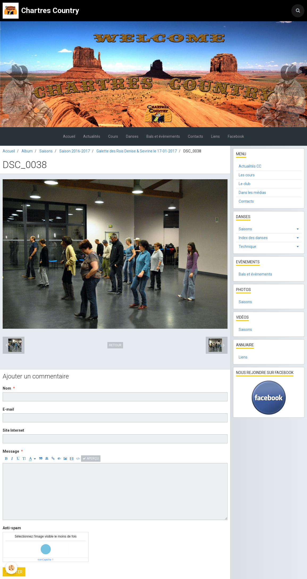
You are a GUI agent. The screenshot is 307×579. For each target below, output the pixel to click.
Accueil (69, 136)
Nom (7, 388)
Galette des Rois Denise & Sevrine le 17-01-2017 (136, 151)
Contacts (195, 136)
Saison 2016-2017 (74, 151)
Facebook (236, 136)
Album (27, 151)
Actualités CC (250, 166)
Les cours (247, 175)
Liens (215, 136)
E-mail (8, 409)
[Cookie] (11, 568)
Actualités (91, 136)
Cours (113, 136)
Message (11, 451)
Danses (132, 136)
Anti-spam (12, 528)
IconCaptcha (44, 559)
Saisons (46, 151)
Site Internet (13, 430)
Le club (244, 184)
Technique (247, 246)
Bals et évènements (163, 136)
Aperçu (91, 458)
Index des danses (253, 238)
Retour (115, 345)
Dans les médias (252, 192)
